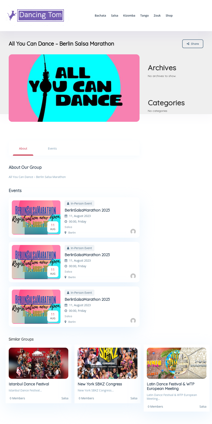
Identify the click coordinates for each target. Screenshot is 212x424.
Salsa (114, 15)
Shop (169, 15)
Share (193, 44)
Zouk (157, 15)
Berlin (70, 232)
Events (52, 148)
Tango (144, 15)
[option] (74, 88)
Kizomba (129, 15)
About (23, 148)
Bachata (100, 15)
